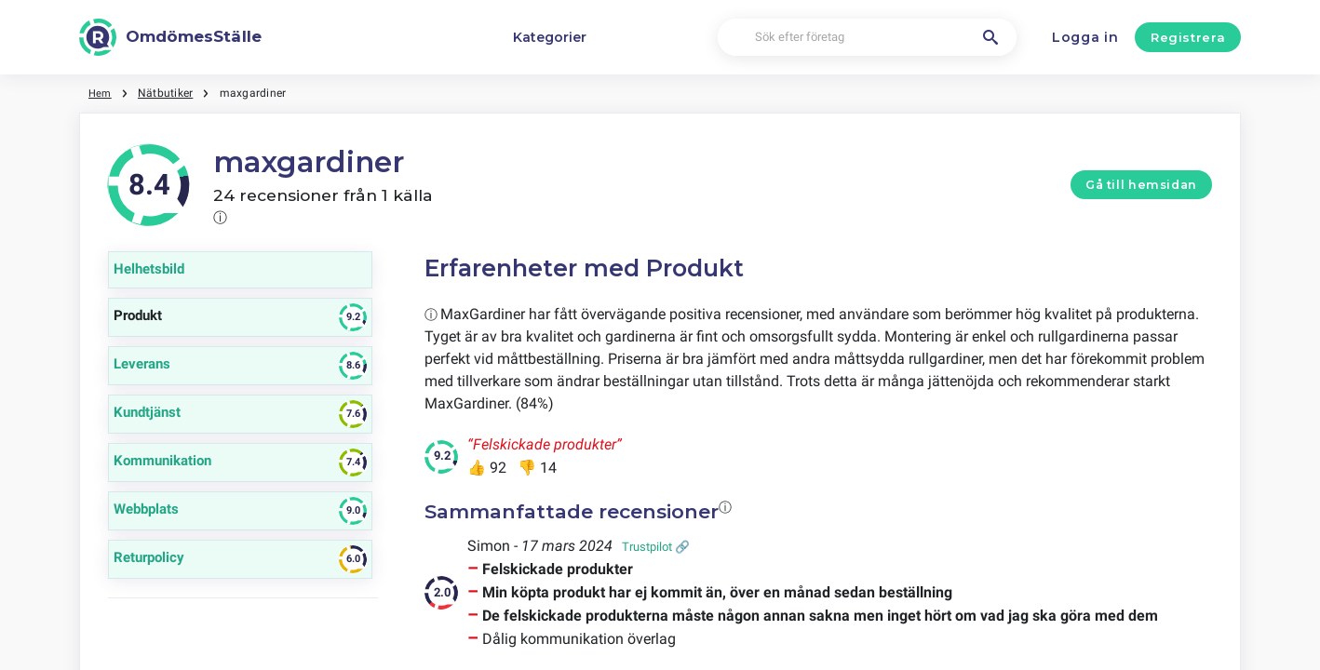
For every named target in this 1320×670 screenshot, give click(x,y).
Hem (101, 93)
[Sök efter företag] (867, 38)
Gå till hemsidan (1141, 185)
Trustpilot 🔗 (656, 547)
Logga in (1085, 37)
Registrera (1188, 37)
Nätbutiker (167, 93)
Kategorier (549, 37)
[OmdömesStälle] (170, 37)
